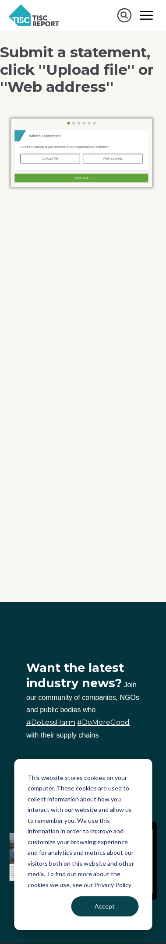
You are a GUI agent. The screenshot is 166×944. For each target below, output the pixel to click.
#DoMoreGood (103, 722)
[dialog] (83, 844)
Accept (105, 906)
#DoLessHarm (50, 722)
